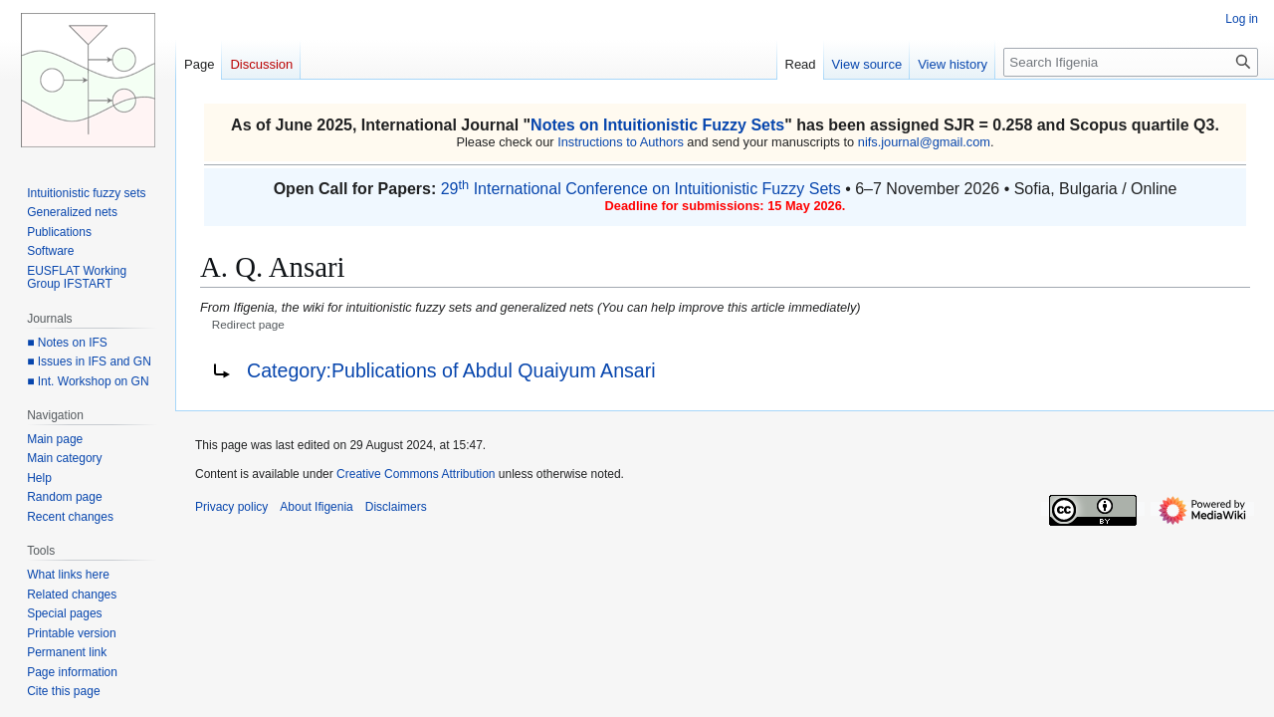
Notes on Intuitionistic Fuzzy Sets (657, 125)
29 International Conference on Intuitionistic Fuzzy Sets (641, 188)
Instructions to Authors (620, 141)
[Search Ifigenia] (1130, 62)
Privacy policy (231, 507)
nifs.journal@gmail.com (924, 141)
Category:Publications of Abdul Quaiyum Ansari (451, 370)
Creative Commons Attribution (415, 474)
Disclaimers (396, 507)
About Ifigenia (316, 507)
